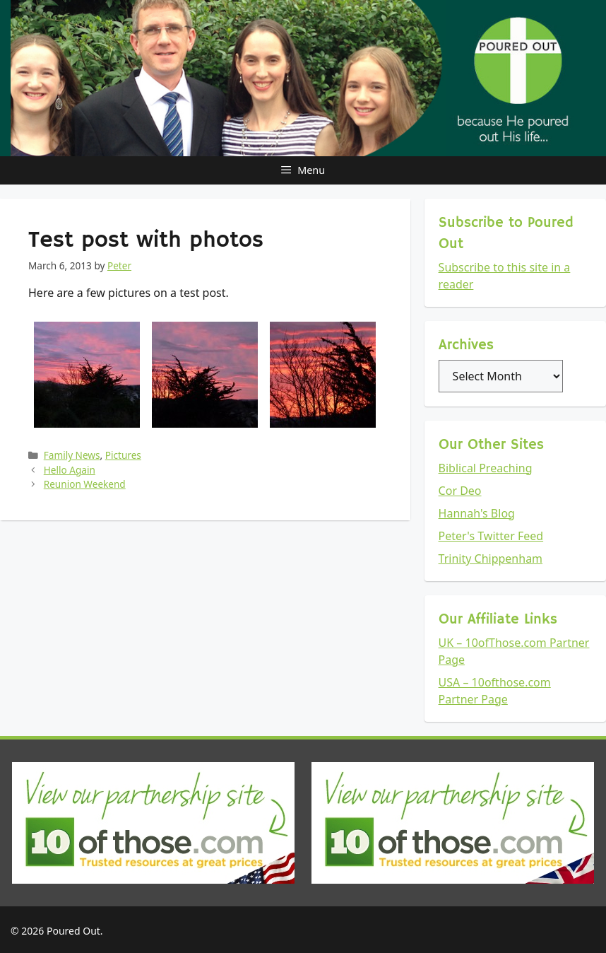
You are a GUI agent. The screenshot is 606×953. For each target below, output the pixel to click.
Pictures (123, 455)
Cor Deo (460, 490)
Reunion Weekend (85, 484)
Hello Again (69, 469)
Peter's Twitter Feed (491, 536)
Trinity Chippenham (491, 558)
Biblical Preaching (486, 468)
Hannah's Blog (477, 513)
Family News (72, 455)
